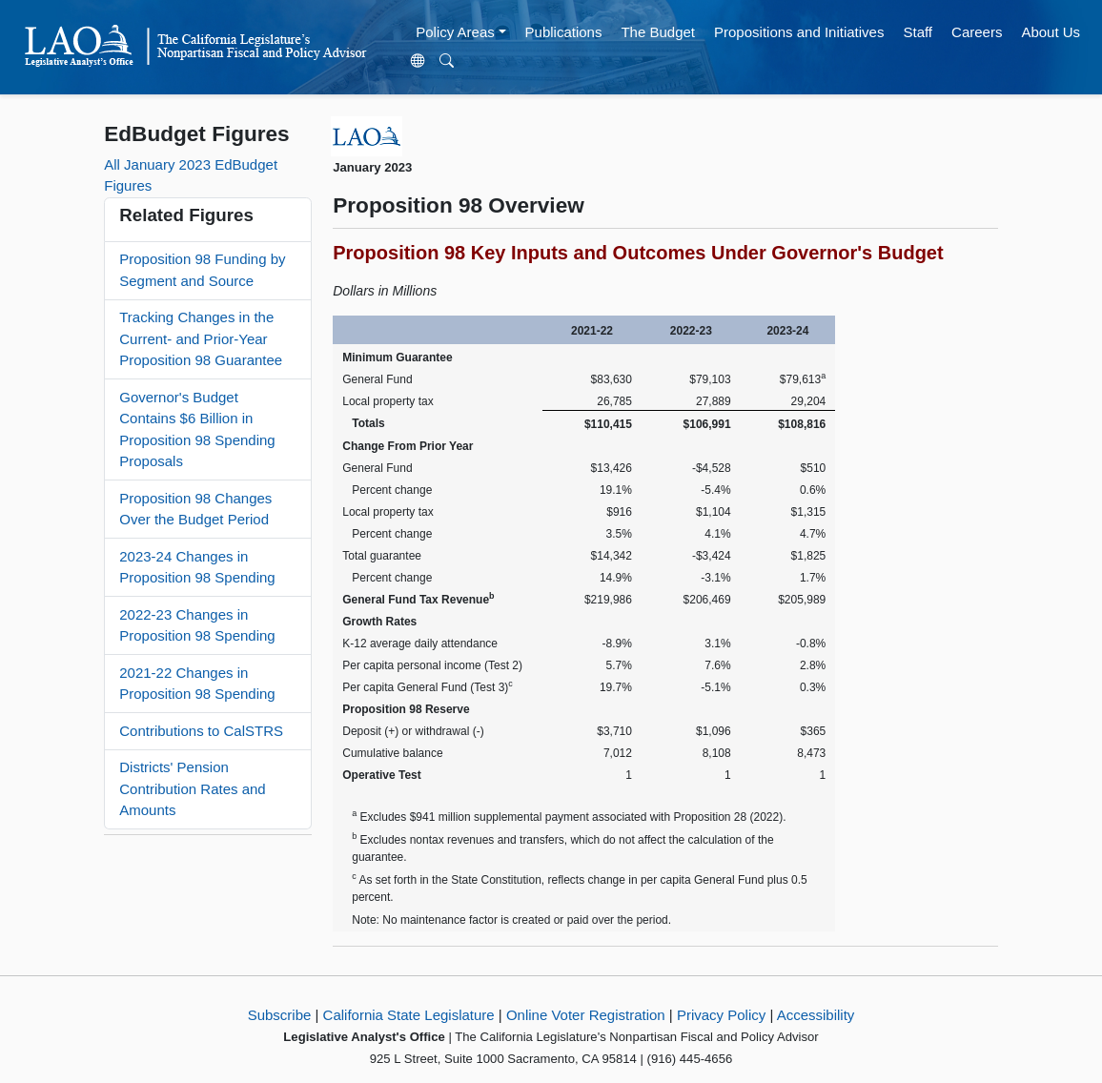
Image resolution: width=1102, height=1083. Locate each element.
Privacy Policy (721, 1015)
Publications (563, 32)
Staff (917, 32)
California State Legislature (409, 1015)
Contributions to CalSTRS (201, 731)
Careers (976, 32)
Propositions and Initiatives (799, 32)
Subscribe (280, 1015)
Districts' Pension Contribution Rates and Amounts (192, 788)
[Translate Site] (418, 62)
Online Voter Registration (585, 1015)
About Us (1050, 32)
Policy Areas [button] (455, 32)
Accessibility (816, 1015)
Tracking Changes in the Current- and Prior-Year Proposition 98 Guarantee (200, 338)
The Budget (658, 32)
